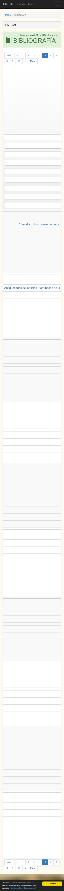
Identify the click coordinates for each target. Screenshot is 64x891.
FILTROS (11, 24)
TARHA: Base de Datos (19, 4)
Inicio (8, 15)
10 (19, 61)
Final (32, 61)
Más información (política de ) (23, 888)
